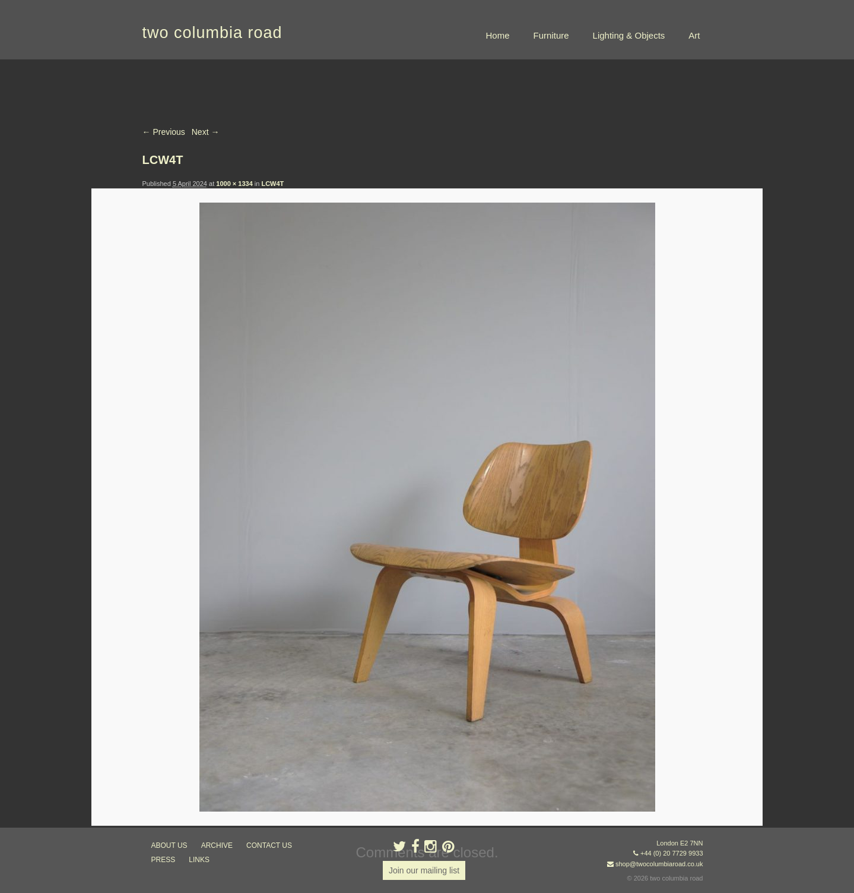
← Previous (163, 132)
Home (498, 35)
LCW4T (272, 183)
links (199, 860)
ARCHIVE (217, 845)
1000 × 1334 (234, 183)
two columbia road (212, 33)
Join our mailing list (424, 870)
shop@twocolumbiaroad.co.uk (659, 863)
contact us (269, 845)
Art (694, 35)
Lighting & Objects (629, 35)
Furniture (551, 35)
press (163, 860)
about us (169, 845)
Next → (206, 132)
